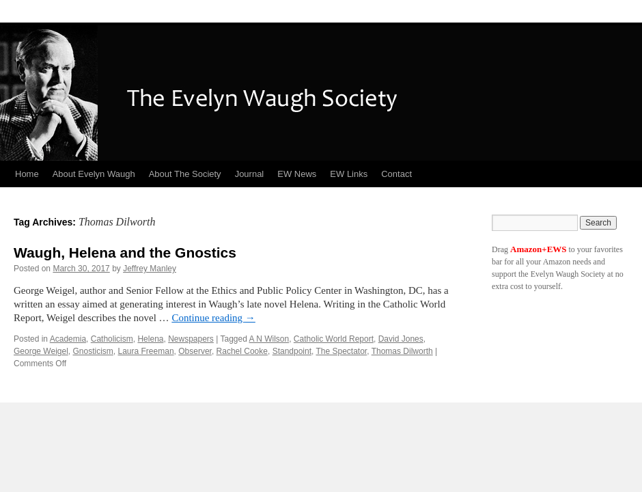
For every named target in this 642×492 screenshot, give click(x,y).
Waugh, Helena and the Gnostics (125, 252)
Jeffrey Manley (149, 268)
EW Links (348, 174)
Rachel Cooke (242, 351)
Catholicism (112, 339)
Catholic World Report (334, 339)
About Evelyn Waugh (94, 174)
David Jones (400, 339)
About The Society (185, 174)
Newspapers (191, 339)
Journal (249, 174)
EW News (296, 174)
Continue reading (213, 317)
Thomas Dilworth (402, 351)
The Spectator (341, 351)
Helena (150, 339)
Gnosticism (93, 351)
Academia (68, 339)
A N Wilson (269, 339)
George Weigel (41, 351)
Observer (195, 351)
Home (27, 174)
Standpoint (292, 351)
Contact (396, 174)
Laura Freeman (146, 351)
